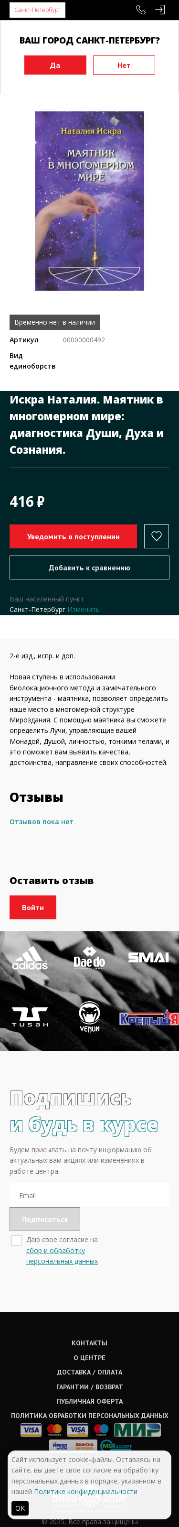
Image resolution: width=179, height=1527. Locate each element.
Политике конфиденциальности (85, 1491)
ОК (20, 1508)
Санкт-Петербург (37, 10)
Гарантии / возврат (89, 1387)
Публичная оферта (90, 1401)
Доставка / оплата (89, 1372)
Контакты (89, 1343)
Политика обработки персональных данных (89, 1415)
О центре (89, 1357)
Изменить (83, 609)
